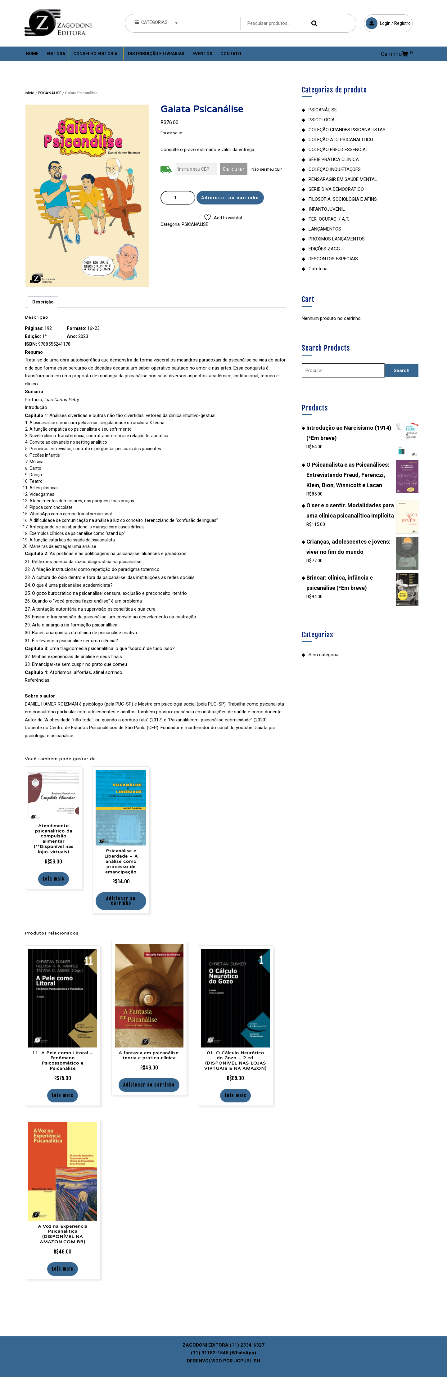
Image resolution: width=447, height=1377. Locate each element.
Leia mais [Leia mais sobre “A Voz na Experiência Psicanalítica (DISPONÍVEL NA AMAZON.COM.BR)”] (62, 1269)
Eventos (202, 53)
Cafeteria (318, 268)
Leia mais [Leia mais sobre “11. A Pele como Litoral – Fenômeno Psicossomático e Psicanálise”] (62, 1095)
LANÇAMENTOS (325, 229)
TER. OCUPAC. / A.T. (329, 219)
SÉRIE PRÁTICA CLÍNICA (334, 159)
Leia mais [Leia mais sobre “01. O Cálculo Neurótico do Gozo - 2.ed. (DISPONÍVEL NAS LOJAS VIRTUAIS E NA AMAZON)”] (235, 1095)
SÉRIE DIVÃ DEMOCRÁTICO (336, 189)
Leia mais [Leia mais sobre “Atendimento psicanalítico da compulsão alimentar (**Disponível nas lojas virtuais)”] (53, 878)
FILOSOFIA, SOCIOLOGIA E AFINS (343, 199)
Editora (56, 53)
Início (29, 93)
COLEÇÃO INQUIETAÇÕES (335, 169)
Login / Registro (387, 21)
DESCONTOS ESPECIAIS (333, 259)
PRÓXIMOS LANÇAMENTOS (337, 239)
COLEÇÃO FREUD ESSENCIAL (338, 149)
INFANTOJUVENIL (327, 209)
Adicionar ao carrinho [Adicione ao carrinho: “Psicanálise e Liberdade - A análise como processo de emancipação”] (121, 901)
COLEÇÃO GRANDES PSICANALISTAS (347, 129)
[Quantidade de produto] (177, 198)
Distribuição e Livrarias (156, 53)
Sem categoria (323, 654)
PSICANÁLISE (49, 93)
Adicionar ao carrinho (230, 197)
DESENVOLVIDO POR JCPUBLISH (223, 1361)
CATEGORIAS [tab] (156, 22)
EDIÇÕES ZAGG (324, 249)
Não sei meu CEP (266, 169)
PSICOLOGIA (322, 120)
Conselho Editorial (96, 53)
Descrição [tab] (43, 301)
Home (32, 53)
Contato (230, 53)
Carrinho (394, 54)
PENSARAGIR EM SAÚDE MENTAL (343, 179)
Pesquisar (313, 23)
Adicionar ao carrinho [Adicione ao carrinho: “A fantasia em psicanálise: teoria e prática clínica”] (149, 1085)
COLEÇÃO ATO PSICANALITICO (341, 139)
